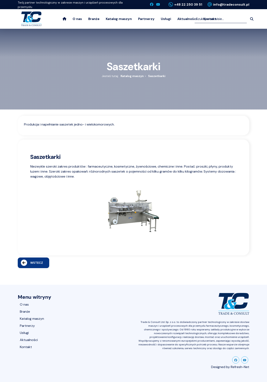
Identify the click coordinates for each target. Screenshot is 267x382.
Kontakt (26, 347)
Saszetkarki (156, 76)
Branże (93, 19)
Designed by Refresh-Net (230, 367)
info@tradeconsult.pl (231, 4)
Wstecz (32, 263)
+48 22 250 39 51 (188, 4)
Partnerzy (146, 19)
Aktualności (187, 19)
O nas (77, 19)
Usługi (166, 19)
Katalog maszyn (119, 19)
